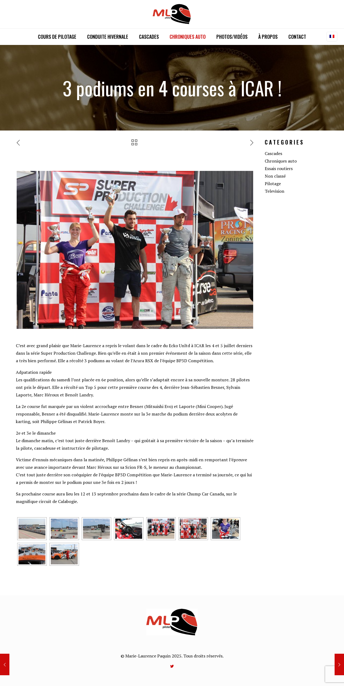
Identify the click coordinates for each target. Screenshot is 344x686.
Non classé (275, 176)
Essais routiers (279, 168)
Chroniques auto (281, 161)
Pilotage (273, 184)
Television (274, 191)
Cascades (273, 153)
